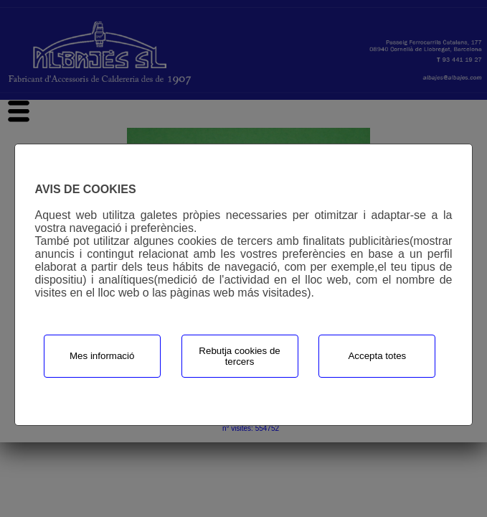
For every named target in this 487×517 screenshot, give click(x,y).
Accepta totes (377, 355)
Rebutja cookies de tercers (239, 356)
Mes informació (102, 355)
